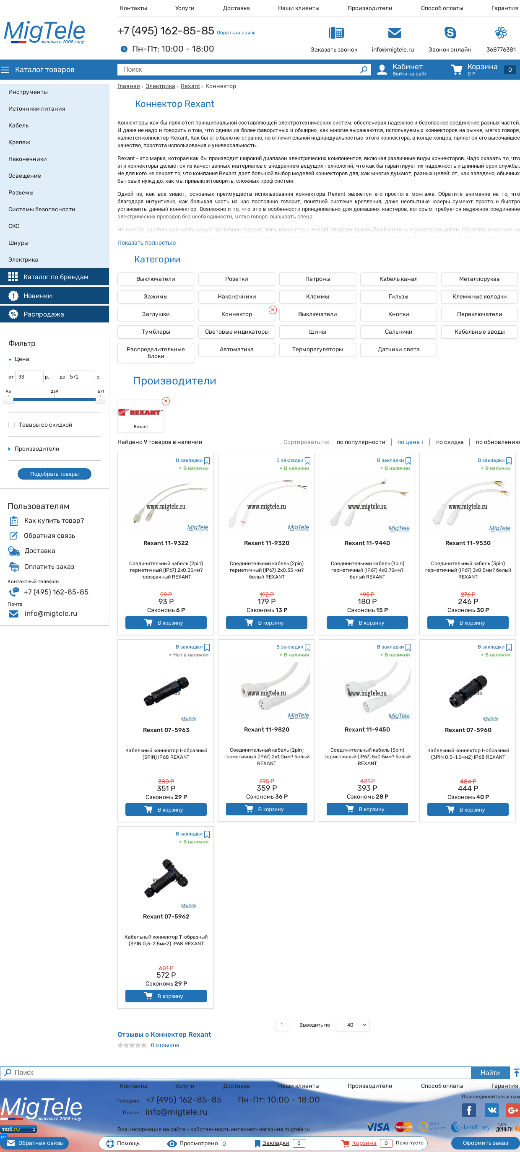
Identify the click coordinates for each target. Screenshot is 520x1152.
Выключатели (155, 279)
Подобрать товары (54, 474)
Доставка (236, 8)
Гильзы (398, 296)
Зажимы (156, 296)
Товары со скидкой (40, 424)
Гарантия (504, 8)
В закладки (189, 460)
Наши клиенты (299, 8)
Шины (317, 331)
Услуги (185, 8)
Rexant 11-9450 (367, 729)
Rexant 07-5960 (468, 730)
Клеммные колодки (479, 296)
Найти (490, 1073)
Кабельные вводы (480, 331)
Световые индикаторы (237, 331)
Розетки (236, 279)
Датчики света (399, 349)
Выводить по (314, 1025)
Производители (370, 8)
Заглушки (156, 314)
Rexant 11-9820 (266, 729)
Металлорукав (479, 279)
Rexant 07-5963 (166, 730)
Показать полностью (146, 242)
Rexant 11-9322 (166, 543)
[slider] (8, 400)
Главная (128, 86)
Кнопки (398, 314)
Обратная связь (236, 33)
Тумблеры (156, 331)
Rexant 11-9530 (468, 543)
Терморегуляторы (317, 349)
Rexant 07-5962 (166, 916)
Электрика (160, 86)
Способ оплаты (442, 8)
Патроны (317, 279)
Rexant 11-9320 (266, 543)
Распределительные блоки (156, 353)
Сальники (399, 331)
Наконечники (237, 296)
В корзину (163, 622)
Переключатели (479, 314)
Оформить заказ (485, 1143)
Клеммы (317, 296)
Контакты (133, 8)
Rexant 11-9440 (367, 543)
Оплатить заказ (49, 566)
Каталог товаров (37, 69)
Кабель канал (399, 279)
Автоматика (237, 349)
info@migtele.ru (51, 613)
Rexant (190, 86)
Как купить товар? (54, 520)
